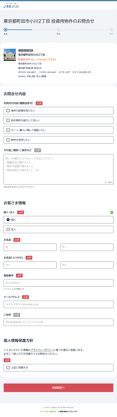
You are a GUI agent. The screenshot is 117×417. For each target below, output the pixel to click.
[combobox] (58, 304)
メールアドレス (12, 297)
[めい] (86, 265)
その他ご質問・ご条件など (18, 150)
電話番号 (9, 275)
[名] (86, 247)
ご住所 (7, 315)
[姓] (30, 247)
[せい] (30, 265)
